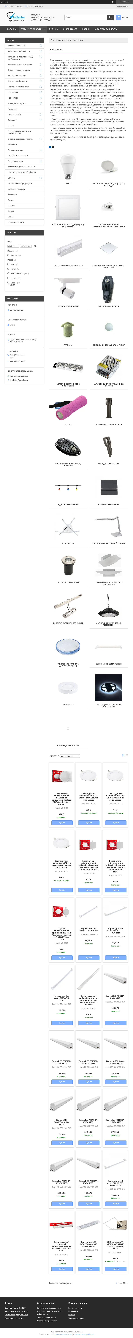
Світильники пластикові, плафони (68, 465)
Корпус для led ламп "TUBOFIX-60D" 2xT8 (115, 930)
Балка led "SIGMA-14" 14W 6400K (115, 1062)
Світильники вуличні (108, 306)
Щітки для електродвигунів (20, 183)
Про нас (53, 29)
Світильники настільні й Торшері (108, 543)
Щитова (11, 178)
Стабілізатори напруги (18, 156)
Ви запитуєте (70, 29)
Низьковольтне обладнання (20, 64)
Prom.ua (79, 1332)
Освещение (73, 1311)
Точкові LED (68, 705)
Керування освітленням (18, 87)
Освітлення (13, 92)
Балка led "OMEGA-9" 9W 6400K (88, 1121)
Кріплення (12, 120)
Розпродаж (13, 194)
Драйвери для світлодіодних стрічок (108, 385)
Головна (11, 29)
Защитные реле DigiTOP (15, 1308)
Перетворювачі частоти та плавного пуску (19, 132)
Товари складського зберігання (22, 172)
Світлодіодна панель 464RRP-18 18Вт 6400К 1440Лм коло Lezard (61, 864)
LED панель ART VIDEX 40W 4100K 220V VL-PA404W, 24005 (115, 1245)
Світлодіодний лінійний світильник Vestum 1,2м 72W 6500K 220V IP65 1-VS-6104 (88, 1000)
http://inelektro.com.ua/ (19, 376)
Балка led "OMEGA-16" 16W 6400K (61, 1182)
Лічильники (12, 144)
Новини (86, 29)
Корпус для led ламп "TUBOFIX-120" (61, 998)
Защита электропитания (47, 1321)
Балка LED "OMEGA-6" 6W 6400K (61, 1122)
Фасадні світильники (109, 464)
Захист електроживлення (19, 51)
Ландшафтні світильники (109, 425)
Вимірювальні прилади (18, 81)
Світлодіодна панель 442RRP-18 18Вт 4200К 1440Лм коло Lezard (88, 796)
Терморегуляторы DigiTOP (16, 1311)
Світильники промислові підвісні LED (108, 624)
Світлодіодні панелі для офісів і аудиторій (109, 266)
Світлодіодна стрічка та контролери (108, 706)
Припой (71, 1315)
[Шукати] (110, 17)
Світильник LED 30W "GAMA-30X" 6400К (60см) (88, 1244)
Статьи (11, 200)
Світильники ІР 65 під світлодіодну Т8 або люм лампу (109, 225)
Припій (11, 126)
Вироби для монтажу (17, 76)
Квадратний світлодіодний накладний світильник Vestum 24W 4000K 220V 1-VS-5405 (61, 798)
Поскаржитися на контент (62, 1334)
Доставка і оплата (16, 222)
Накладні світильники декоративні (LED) (68, 665)
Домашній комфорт (16, 189)
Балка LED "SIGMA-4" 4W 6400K (115, 997)
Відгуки (11, 211)
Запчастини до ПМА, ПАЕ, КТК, (22, 167)
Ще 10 (12, 285)
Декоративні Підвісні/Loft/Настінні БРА (109, 583)
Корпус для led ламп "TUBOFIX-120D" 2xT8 (115, 1183)
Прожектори (13, 98)
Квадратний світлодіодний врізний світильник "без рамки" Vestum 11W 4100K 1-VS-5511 (88, 865)
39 (124, 1283)
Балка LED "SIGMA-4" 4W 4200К (88, 1182)
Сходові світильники (109, 505)
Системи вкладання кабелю (20, 139)
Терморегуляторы (76, 1318)
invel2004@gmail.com (19, 380)
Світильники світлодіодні (109, 664)
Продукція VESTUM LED (68, 746)
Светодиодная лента (14, 1318)
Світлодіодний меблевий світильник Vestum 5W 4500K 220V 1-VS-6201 (62, 1246)
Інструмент (13, 109)
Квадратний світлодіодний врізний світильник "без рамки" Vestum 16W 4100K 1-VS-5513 (115, 866)
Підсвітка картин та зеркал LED (68, 623)
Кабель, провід (14, 114)
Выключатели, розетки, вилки (49, 1308)
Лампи (68, 184)
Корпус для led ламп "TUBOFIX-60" (88, 929)
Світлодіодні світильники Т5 (68, 265)
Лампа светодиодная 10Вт (16, 1315)
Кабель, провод (75, 1308)
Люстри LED (68, 543)
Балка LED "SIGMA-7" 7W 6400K (61, 1062)
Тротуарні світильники (68, 582)
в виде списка (127, 756)
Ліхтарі (68, 425)
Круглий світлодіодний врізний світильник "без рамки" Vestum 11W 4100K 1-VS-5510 (61, 933)
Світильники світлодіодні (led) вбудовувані (68, 225)
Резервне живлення (16, 46)
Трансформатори (15, 161)
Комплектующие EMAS (46, 1317)
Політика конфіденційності (83, 1334)
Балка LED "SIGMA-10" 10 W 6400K (88, 1062)
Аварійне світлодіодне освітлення (68, 385)
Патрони (68, 345)
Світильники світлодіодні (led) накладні (109, 185)
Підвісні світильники (68, 505)
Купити (62, 823)
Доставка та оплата (106, 29)
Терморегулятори (15, 150)
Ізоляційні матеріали (17, 103)
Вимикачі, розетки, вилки (19, 70)
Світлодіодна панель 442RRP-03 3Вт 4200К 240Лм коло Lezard (115, 796)
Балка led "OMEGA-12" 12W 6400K (115, 1121)
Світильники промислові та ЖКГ (109, 345)
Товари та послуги (31, 29)
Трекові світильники (68, 306)
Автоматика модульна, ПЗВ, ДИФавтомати (20, 58)
